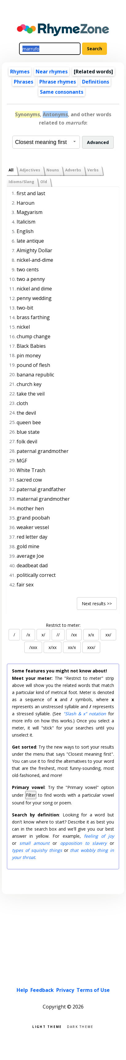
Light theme (47, 1026)
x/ (43, 635)
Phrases (23, 81)
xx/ (108, 635)
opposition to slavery (83, 843)
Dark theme (80, 1026)
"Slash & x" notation (84, 714)
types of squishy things (37, 850)
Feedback (42, 990)
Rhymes (20, 71)
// (58, 635)
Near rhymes (52, 71)
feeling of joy (99, 836)
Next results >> (97, 603)
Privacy (65, 990)
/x (28, 635)
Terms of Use (93, 990)
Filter (31, 795)
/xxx (33, 647)
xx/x (72, 647)
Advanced (98, 142)
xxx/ (91, 647)
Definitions (95, 81)
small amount (34, 843)
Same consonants (61, 91)
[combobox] (46, 142)
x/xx (53, 647)
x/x (91, 635)
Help (22, 990)
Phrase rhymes (57, 81)
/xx (74, 635)
